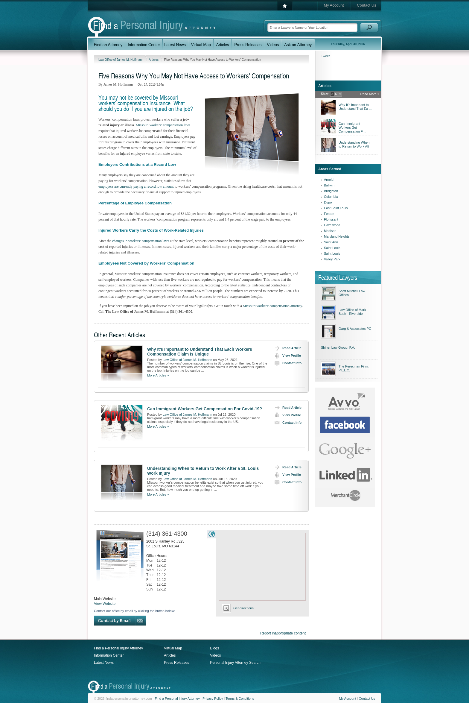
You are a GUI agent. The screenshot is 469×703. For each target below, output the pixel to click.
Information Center (109, 655)
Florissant (331, 219)
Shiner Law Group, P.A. (338, 347)
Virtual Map (173, 648)
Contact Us (366, 5)
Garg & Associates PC (355, 328)
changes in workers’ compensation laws (140, 241)
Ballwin (329, 185)
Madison (330, 231)
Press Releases (176, 663)
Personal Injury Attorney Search (235, 663)
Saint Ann (331, 242)
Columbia (331, 196)
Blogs (214, 648)
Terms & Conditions (240, 698)
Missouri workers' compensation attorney (272, 306)
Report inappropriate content (283, 633)
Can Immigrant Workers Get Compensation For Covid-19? (204, 408)
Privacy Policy (212, 698)
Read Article (287, 348)
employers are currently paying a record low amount (136, 186)
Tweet (325, 56)
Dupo (328, 202)
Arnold (329, 179)
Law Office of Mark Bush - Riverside (352, 311)
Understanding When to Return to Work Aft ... (354, 146)
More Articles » (158, 375)
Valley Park (332, 259)
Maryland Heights (337, 236)
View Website (104, 604)
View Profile (286, 355)
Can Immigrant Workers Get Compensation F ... (352, 127)
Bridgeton (331, 191)
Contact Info (287, 363)
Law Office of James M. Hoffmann (121, 59)
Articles (154, 59)
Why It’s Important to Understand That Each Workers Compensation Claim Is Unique (199, 351)
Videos (215, 655)
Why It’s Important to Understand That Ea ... (355, 106)
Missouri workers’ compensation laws (163, 125)
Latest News (104, 663)
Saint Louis (332, 248)
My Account (334, 5)
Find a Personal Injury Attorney (118, 648)
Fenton (329, 213)
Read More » (369, 94)
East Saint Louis (336, 208)
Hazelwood (332, 225)
